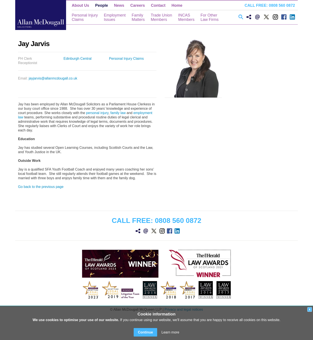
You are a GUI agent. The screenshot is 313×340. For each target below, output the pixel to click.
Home (176, 5)
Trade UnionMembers (161, 17)
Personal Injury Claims (126, 58)
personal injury (97, 113)
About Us (80, 5)
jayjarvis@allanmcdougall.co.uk (53, 78)
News (119, 5)
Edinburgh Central (77, 58)
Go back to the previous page (40, 187)
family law (118, 113)
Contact (158, 5)
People (101, 5)
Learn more (170, 332)
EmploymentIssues (115, 17)
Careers (137, 5)
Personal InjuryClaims (85, 17)
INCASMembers (186, 17)
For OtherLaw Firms (209, 17)
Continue (145, 332)
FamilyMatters (138, 17)
